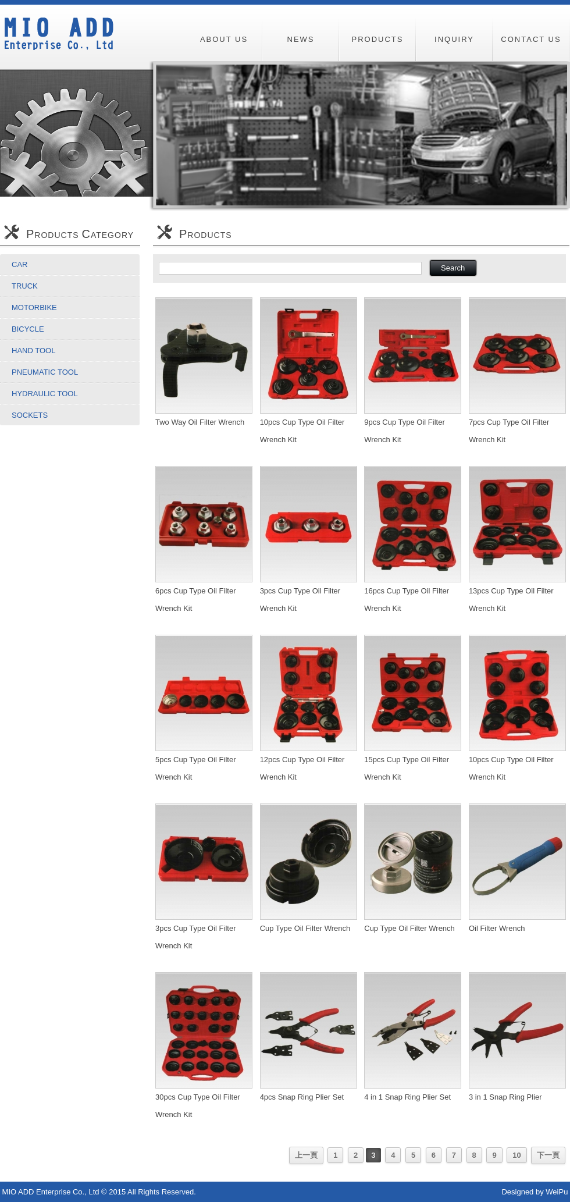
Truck (25, 286)
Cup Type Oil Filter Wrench (305, 928)
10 (516, 1155)
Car (19, 264)
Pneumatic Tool (45, 372)
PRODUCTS (378, 39)
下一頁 (548, 1155)
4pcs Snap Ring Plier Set (302, 1097)
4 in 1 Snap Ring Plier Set (407, 1097)
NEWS (301, 39)
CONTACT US (531, 39)
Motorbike (34, 307)
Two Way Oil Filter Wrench (199, 422)
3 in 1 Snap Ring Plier (505, 1097)
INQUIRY (454, 39)
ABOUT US (224, 39)
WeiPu (557, 1191)
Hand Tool (33, 350)
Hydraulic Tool (45, 393)
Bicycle (28, 329)
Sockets (30, 415)
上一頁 (306, 1155)
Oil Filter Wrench (497, 928)
